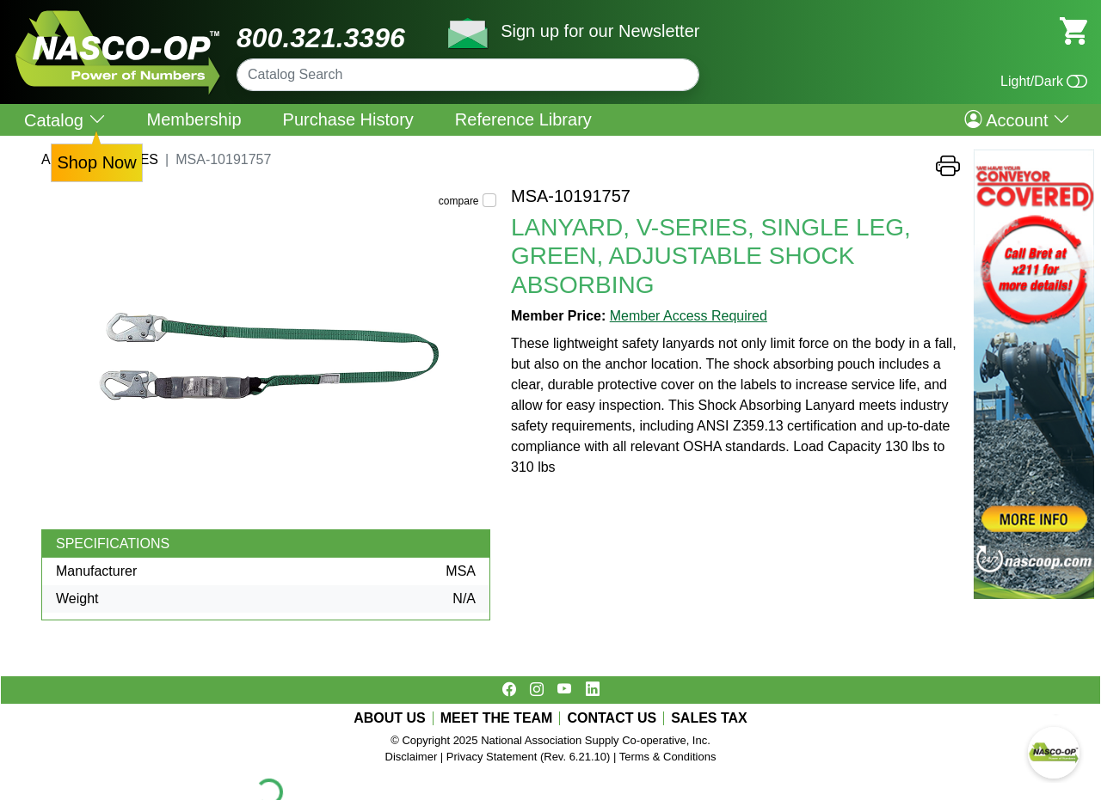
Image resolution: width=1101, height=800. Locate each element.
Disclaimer (411, 756)
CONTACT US (611, 718)
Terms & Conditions (668, 756)
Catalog (65, 120)
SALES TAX (709, 718)
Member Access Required (688, 315)
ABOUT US (390, 718)
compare (459, 201)
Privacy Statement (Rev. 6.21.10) (528, 756)
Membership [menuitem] (194, 119)
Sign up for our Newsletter (600, 30)
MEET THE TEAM (496, 718)
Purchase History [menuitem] (348, 119)
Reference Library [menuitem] (523, 119)
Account (1017, 119)
